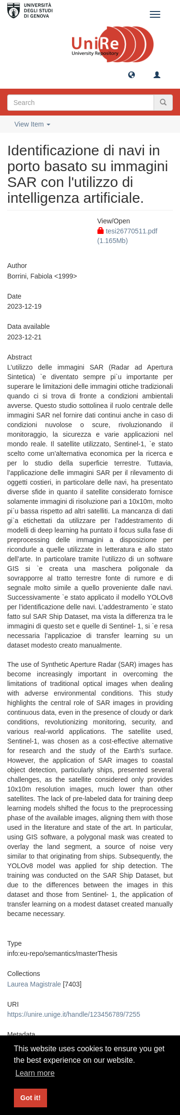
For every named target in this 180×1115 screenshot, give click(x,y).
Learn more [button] (35, 1073)
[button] (131, 74)
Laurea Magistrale (34, 984)
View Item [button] (32, 124)
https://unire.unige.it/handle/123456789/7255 (73, 1014)
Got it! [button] (30, 1098)
